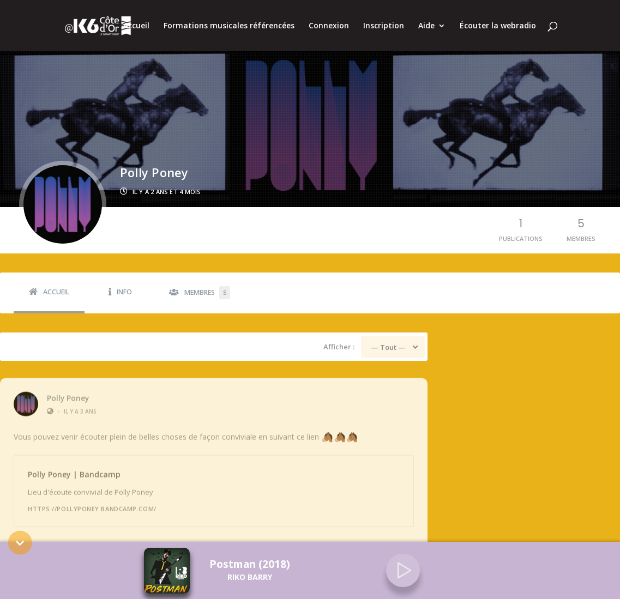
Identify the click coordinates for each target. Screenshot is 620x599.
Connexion (329, 26)
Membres (207, 292)
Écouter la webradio (498, 26)
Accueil (136, 26)
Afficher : (338, 346)
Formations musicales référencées (229, 26)
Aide (426, 26)
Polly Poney (68, 392)
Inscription (383, 26)
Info (124, 292)
